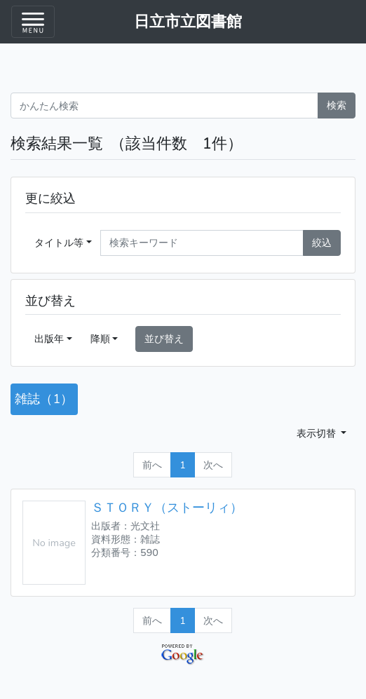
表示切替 (318, 433)
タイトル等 (58, 243)
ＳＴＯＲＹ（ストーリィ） (167, 507)
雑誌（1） (44, 399)
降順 (100, 339)
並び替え (164, 339)
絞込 (322, 243)
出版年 (49, 339)
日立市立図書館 (188, 21)
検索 (336, 105)
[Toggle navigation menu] (33, 22)
